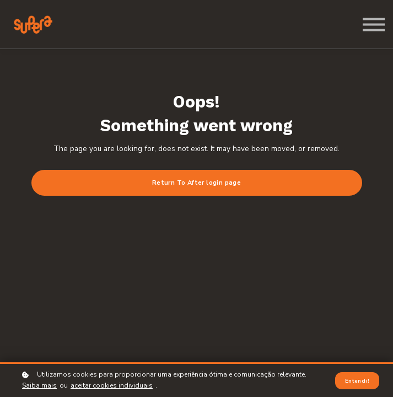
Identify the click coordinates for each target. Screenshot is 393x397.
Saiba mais (39, 386)
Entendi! (357, 380)
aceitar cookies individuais (112, 386)
